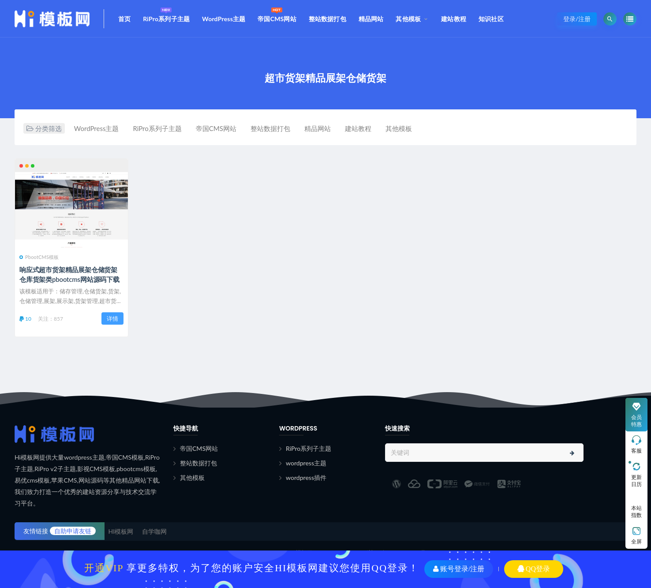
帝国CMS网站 (277, 14)
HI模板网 (121, 531)
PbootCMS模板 (39, 257)
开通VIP (103, 567)
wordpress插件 (306, 477)
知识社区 (491, 18)
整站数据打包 (327, 18)
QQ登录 (533, 569)
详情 (112, 318)
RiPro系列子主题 (166, 14)
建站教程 (453, 18)
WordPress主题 (223, 18)
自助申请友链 (72, 531)
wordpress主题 (306, 463)
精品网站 (371, 18)
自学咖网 (154, 531)
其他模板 (408, 18)
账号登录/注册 (458, 569)
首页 (124, 18)
